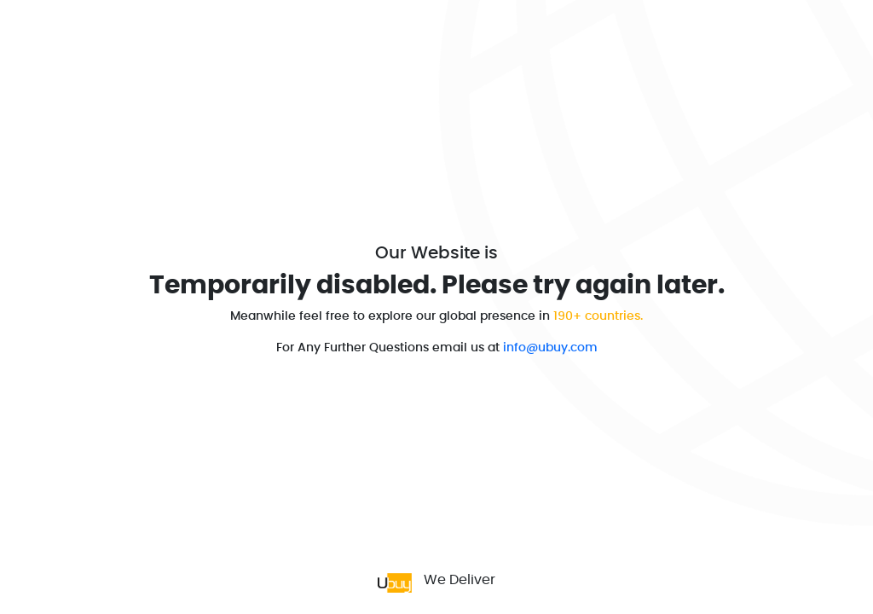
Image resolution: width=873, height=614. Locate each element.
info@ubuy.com (550, 348)
